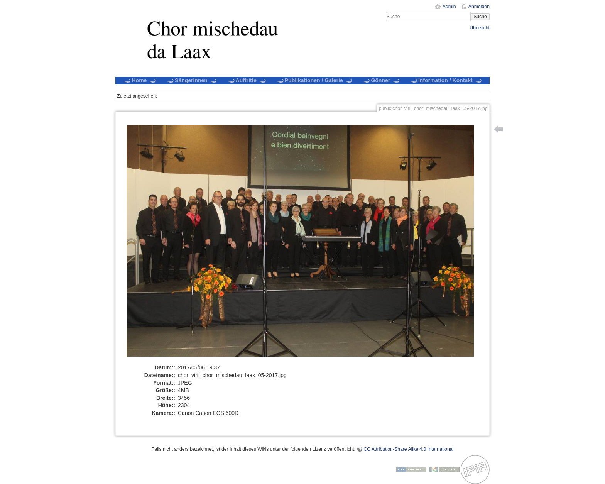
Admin (449, 6)
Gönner (381, 80)
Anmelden (479, 6)
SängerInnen (192, 80)
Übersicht (480, 27)
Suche (480, 16)
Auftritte (247, 80)
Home (140, 80)
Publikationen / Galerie (314, 80)
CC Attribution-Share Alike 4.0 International (408, 449)
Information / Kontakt (446, 80)
